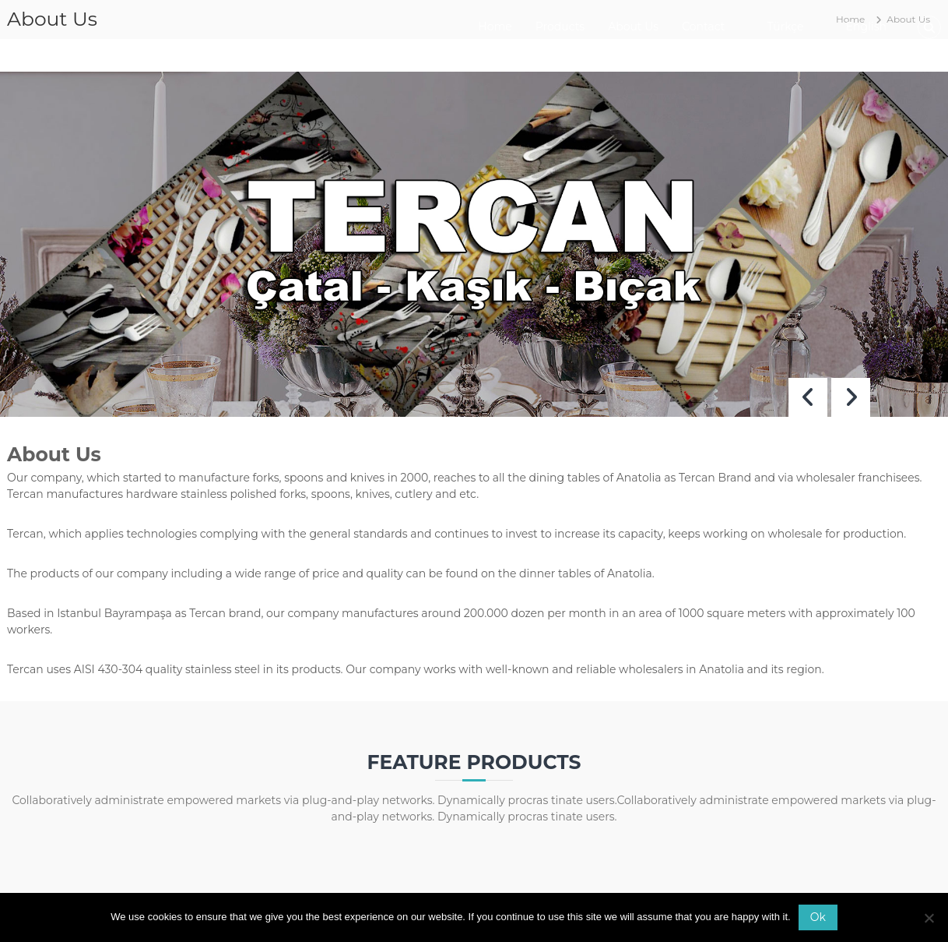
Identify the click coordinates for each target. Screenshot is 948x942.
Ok (818, 917)
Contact (703, 26)
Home (494, 26)
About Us (633, 26)
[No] (928, 918)
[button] (850, 397)
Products (560, 26)
